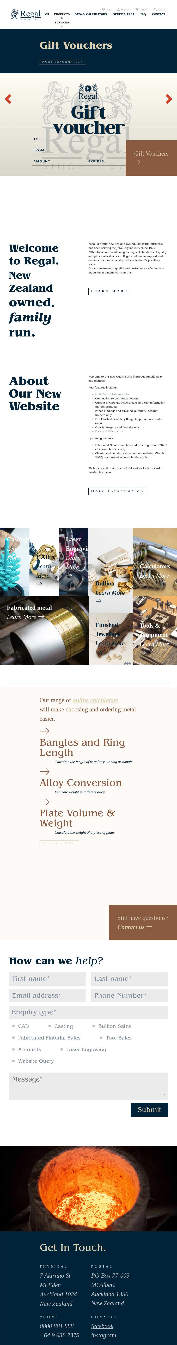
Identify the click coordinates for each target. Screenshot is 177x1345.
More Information (117, 491)
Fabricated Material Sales (46, 1038)
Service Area (123, 14)
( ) (142, 9)
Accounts (26, 1050)
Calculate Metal (59, 843)
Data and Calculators (109, 431)
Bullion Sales (111, 1026)
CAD (20, 1026)
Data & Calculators (91, 14)
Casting (60, 1026)
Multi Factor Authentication (112, 394)
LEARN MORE (109, 291)
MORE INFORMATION (132, 118)
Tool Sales (116, 1038)
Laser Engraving (83, 1050)
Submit (149, 1110)
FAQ (143, 14)
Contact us (134, 927)
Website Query (33, 1061)
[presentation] (8, 97)
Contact (158, 14)
